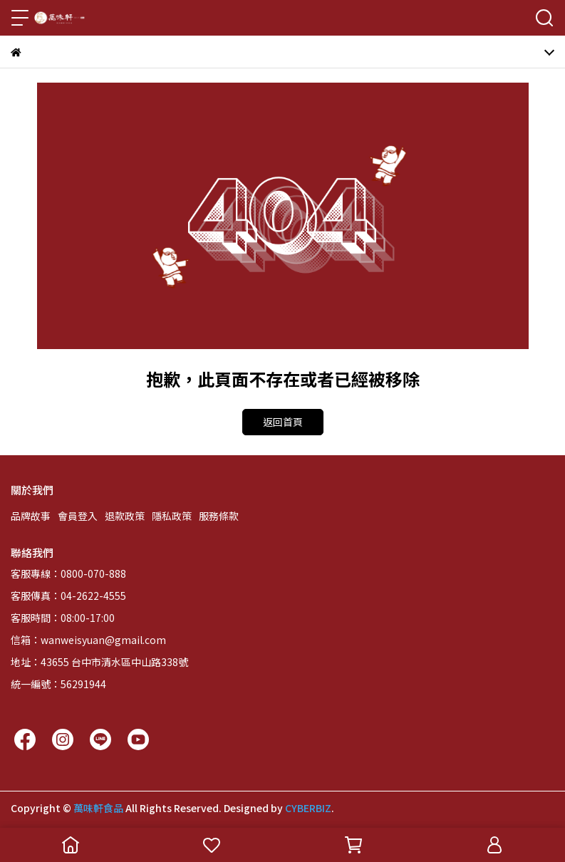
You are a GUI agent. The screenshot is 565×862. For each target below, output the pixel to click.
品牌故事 (31, 516)
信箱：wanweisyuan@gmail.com (88, 640)
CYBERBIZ (308, 808)
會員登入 (78, 516)
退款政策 (125, 516)
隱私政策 (172, 516)
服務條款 (219, 516)
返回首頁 (283, 422)
